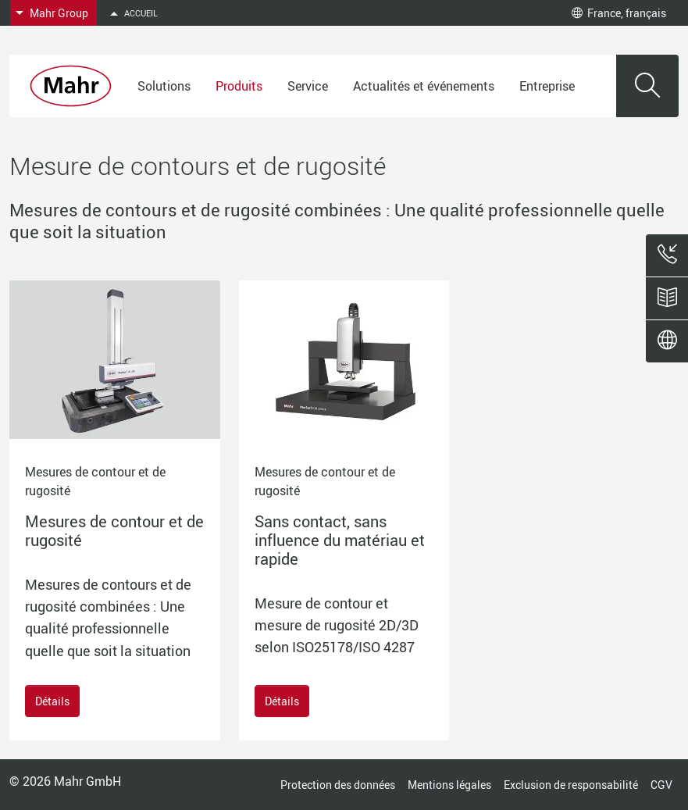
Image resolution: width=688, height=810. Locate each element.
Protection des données (337, 784)
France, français (619, 12)
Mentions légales (449, 784)
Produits (239, 86)
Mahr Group (59, 12)
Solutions (164, 86)
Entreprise (547, 86)
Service (307, 86)
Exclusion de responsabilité (571, 784)
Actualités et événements (423, 86)
